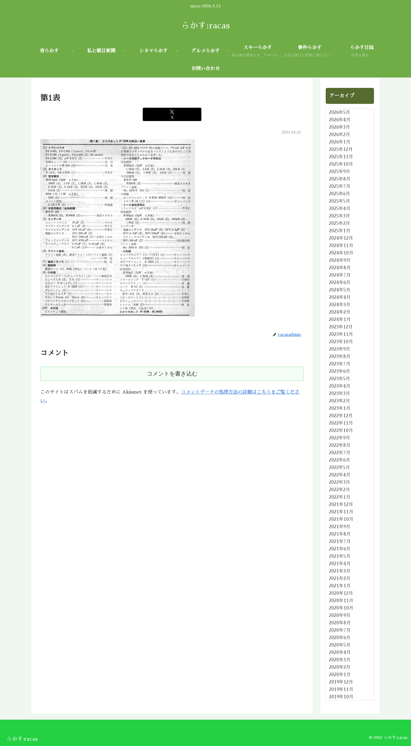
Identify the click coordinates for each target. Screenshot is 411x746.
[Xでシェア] (172, 114)
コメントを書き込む (172, 373)
